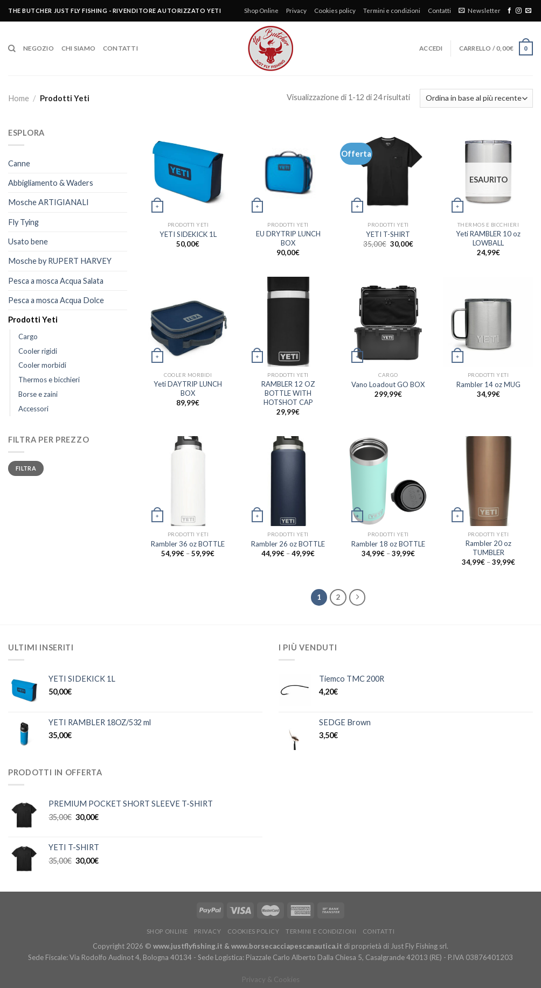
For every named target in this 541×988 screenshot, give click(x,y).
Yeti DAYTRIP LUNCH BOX (188, 388)
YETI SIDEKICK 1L (188, 234)
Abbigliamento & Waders (50, 182)
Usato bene (28, 241)
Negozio (38, 48)
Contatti (439, 10)
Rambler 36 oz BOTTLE (188, 543)
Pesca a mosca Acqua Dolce (56, 300)
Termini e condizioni (391, 10)
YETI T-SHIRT (388, 234)
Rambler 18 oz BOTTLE (388, 543)
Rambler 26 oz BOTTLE (288, 543)
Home (18, 98)
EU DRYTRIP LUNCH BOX (288, 238)
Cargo (28, 336)
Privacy (296, 10)
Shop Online (261, 10)
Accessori (33, 408)
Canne (19, 163)
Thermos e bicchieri (49, 379)
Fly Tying (23, 222)
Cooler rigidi (37, 351)
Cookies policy (335, 10)
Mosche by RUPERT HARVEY (60, 260)
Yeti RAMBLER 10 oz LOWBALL (488, 238)
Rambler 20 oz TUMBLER (488, 548)
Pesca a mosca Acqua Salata (55, 280)
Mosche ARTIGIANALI (48, 202)
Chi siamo (78, 48)
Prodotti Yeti (33, 319)
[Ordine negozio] (476, 98)
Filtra (26, 468)
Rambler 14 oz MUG (488, 384)
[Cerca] (12, 49)
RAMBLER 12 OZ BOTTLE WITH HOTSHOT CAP (288, 393)
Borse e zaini (38, 394)
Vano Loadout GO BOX (388, 384)
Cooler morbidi (42, 365)
